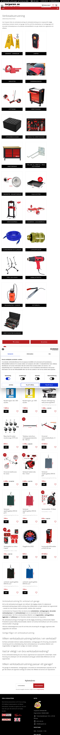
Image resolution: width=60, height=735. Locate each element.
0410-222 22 (45, 1)
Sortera (44, 308)
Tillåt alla (49, 385)
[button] (2, 7)
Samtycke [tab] (10, 353)
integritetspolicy (40, 656)
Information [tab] (30, 353)
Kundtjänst (5, 722)
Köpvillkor (4, 725)
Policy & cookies (6, 727)
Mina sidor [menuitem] (47, 5)
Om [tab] (50, 353)
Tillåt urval (30, 385)
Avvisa (11, 385)
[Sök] (57, 8)
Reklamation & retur (7, 729)
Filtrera (16, 308)
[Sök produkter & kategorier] (28, 8)
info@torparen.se (54, 1)
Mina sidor (5, 720)
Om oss (4, 717)
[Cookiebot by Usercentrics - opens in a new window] (51, 349)
